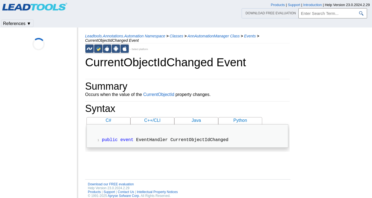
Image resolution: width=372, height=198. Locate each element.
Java (196, 120)
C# (108, 120)
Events (250, 36)
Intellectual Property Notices (157, 192)
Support (109, 192)
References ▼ (17, 23)
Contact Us (126, 192)
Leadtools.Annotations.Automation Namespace (125, 36)
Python (240, 120)
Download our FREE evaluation (111, 185)
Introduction (312, 5)
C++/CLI (152, 120)
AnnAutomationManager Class (214, 36)
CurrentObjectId (158, 94)
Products (94, 192)
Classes (176, 36)
